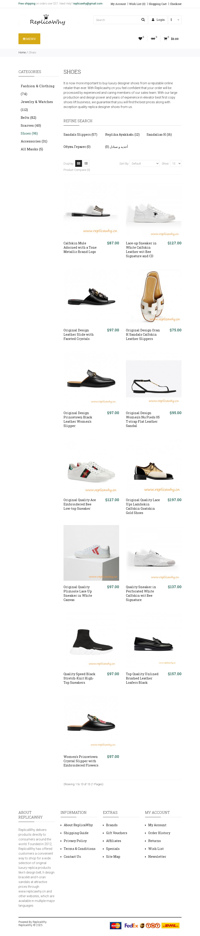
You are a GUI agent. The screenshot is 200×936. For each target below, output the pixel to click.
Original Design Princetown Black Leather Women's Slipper (78, 419)
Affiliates (113, 841)
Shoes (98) (29, 133)
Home (22, 52)
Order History (159, 833)
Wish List (156, 849)
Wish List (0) (137, 3)
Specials (113, 849)
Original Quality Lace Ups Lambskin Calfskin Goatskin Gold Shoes (143, 506)
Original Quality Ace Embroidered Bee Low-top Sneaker (80, 504)
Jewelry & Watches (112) (37, 105)
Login (158, 20)
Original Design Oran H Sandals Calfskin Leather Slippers (143, 334)
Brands (112, 825)
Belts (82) (28, 117)
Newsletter (157, 856)
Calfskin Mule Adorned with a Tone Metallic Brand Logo (80, 247)
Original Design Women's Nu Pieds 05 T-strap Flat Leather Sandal (143, 419)
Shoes (32, 52)
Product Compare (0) (77, 170)
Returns (154, 841)
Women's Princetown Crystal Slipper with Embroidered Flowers (81, 761)
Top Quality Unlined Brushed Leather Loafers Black (142, 678)
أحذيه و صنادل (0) (116, 147)
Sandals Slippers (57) (80, 134)
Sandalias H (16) (159, 134)
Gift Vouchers (116, 833)
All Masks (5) (32, 149)
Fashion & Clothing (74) (38, 90)
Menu (29, 39)
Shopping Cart (158, 3)
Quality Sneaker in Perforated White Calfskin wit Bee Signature (141, 593)
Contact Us (72, 856)
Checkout (176, 3)
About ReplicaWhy (78, 825)
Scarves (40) (31, 125)
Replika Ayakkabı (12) (122, 134)
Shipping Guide (76, 833)
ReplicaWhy (40, 922)
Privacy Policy (75, 841)
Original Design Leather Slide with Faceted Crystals (79, 334)
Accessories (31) (34, 141)
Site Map (113, 856)
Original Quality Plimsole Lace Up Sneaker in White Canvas (78, 593)
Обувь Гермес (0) (77, 147)
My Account (118, 3)
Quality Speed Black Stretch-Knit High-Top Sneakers (79, 678)
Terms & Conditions (79, 849)
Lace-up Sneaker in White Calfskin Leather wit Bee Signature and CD (141, 249)
